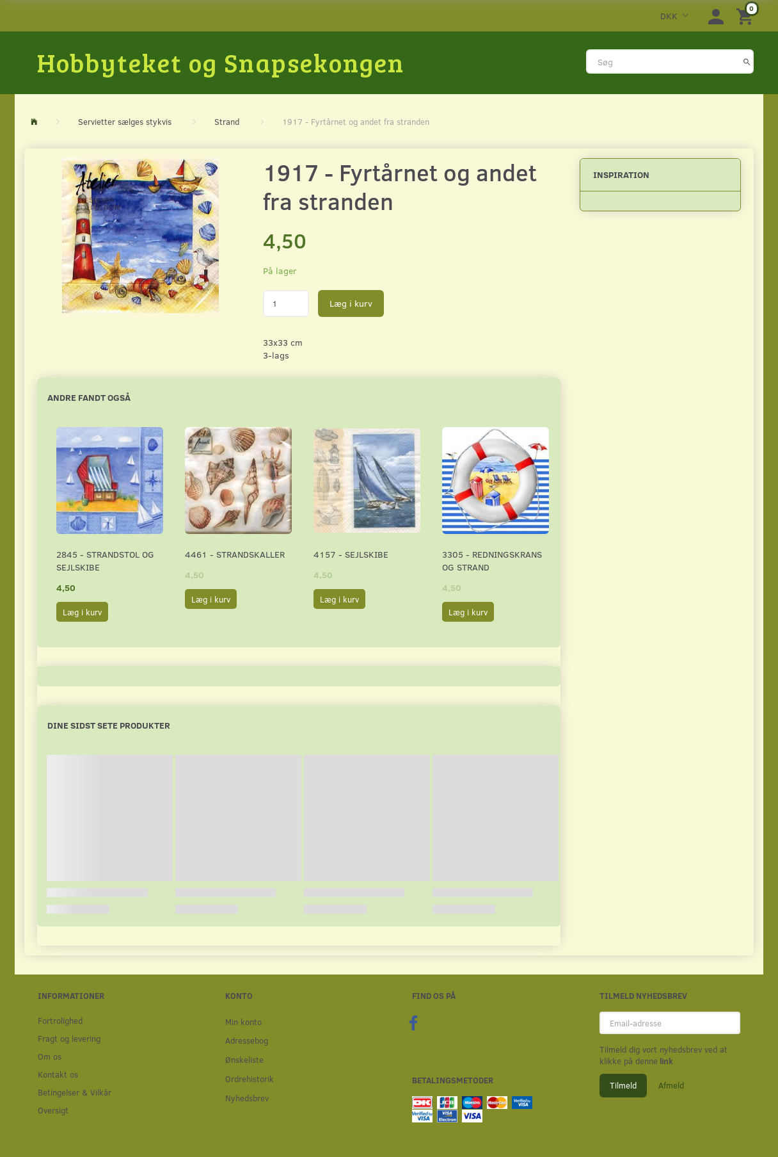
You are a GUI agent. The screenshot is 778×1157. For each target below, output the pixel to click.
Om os (49, 1056)
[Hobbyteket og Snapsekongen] (220, 62)
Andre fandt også (89, 397)
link (665, 1061)
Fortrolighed (60, 1020)
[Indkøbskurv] (746, 15)
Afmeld (671, 1085)
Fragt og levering (69, 1038)
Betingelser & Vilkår (74, 1092)
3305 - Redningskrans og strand (492, 560)
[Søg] (746, 61)
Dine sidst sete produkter (108, 725)
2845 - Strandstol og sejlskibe (105, 560)
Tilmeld (623, 1085)
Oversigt (53, 1109)
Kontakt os (58, 1074)
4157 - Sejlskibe (351, 554)
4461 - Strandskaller (235, 554)
